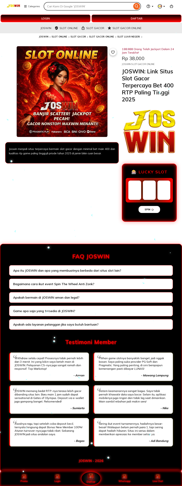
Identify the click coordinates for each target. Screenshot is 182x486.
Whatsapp (124, 478)
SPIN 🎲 (149, 209)
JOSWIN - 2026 (91, 461)
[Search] (136, 6)
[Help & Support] (150, 6)
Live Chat (158, 478)
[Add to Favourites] (113, 52)
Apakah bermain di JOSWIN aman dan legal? (46, 297)
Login (57, 478)
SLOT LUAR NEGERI (128, 36)
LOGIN (45, 18)
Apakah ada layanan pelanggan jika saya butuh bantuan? (56, 324)
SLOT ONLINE (59, 36)
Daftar (91, 478)
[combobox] (88, 6)
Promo (24, 478)
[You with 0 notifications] (161, 6)
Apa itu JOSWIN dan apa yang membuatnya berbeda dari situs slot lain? (67, 270)
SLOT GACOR (78, 36)
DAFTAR (136, 18)
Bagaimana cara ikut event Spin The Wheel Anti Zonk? (53, 284)
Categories (32, 6)
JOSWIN (43, 36)
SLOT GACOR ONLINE (101, 36)
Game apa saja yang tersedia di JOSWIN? (44, 311)
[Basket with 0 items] (171, 6)
